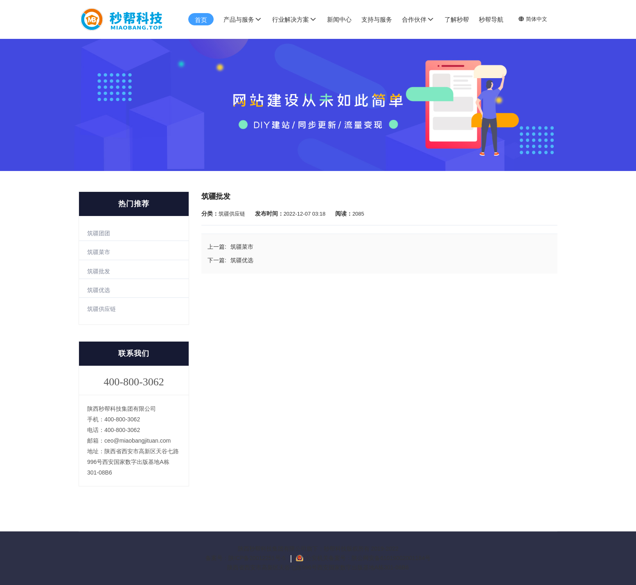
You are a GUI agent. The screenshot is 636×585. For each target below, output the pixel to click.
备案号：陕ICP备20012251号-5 (246, 558)
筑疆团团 (98, 233)
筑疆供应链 (101, 309)
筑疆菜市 (98, 252)
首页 (201, 20)
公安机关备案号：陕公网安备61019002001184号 (368, 558)
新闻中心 (339, 19)
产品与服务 (242, 19)
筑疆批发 (98, 271)
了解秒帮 (456, 19)
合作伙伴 (418, 19)
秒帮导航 (491, 19)
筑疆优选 (98, 290)
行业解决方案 (294, 19)
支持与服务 (376, 19)
